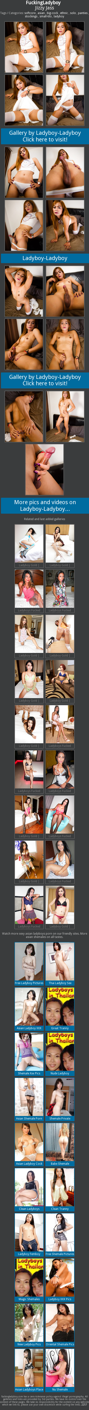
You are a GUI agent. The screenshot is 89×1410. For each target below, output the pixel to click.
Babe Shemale (60, 1144)
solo (73, 13)
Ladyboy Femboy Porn (29, 1235)
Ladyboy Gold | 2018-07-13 (29, 546)
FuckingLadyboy (43, 2)
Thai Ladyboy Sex (60, 963)
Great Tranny (60, 1009)
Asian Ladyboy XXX (29, 1009)
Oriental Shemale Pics (60, 1325)
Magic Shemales (29, 1280)
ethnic (64, 13)
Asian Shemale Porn (29, 1099)
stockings (31, 16)
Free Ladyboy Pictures (29, 963)
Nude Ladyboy (60, 1054)
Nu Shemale (60, 1370)
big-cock (52, 13)
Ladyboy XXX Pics (60, 1280)
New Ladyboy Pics (29, 1325)
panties (83, 13)
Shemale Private (60, 1099)
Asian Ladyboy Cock (29, 1144)
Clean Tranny (60, 1189)
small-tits (46, 16)
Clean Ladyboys (29, 1189)
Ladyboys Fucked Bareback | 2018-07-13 (29, 591)
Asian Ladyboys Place (29, 1370)
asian (41, 13)
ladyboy (59, 16)
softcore (30, 13)
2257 (84, 1404)
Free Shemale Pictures (60, 1234)
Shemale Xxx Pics (29, 1054)
